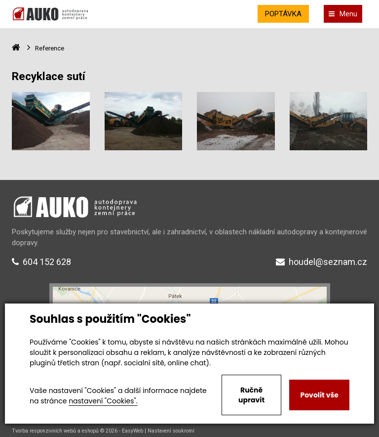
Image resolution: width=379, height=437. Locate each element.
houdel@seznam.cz (321, 262)
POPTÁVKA (283, 13)
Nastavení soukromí (171, 431)
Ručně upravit (251, 395)
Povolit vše (319, 395)
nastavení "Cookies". (103, 401)
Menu (343, 14)
